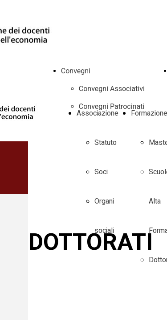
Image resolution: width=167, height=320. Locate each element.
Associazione (97, 113)
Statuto (105, 142)
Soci (101, 172)
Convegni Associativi (112, 88)
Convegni (75, 71)
